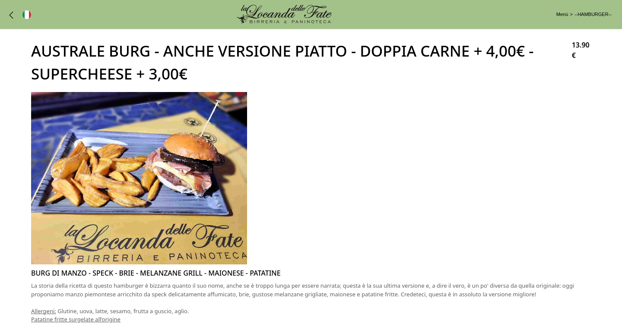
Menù (562, 14)
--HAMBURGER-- (593, 14)
